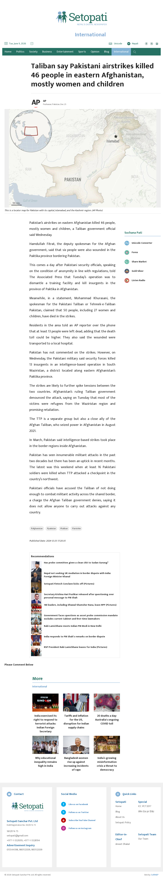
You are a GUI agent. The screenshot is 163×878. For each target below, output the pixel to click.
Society (33, 51)
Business (47, 51)
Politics (20, 51)
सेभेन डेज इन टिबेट (146, 812)
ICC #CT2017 (144, 806)
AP (44, 101)
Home (118, 806)
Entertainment (65, 51)
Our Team (143, 839)
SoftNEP (154, 874)
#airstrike (76, 528)
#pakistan (51, 528)
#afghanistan (37, 528)
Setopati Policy (123, 823)
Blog (106, 51)
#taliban (64, 528)
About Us (120, 817)
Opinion (95, 51)
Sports (82, 51)
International (121, 51)
